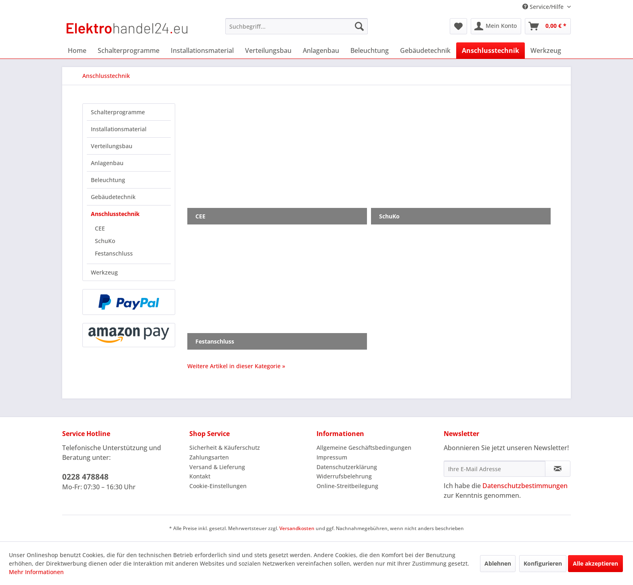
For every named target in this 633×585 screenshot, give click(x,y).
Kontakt (199, 476)
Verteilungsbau (111, 146)
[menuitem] (296, 26)
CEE (100, 228)
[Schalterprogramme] (128, 50)
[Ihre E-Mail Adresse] (494, 469)
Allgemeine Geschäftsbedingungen (363, 447)
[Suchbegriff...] (296, 26)
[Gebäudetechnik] (425, 50)
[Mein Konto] (496, 26)
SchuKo (105, 241)
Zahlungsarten (209, 457)
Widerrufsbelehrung (344, 476)
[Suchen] (359, 26)
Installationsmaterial (119, 129)
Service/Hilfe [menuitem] (543, 6)
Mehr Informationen (36, 572)
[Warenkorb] (548, 26)
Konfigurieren (543, 563)
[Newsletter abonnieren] (557, 469)
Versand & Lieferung (217, 467)
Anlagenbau (107, 163)
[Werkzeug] (546, 50)
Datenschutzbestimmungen (525, 485)
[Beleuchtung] (369, 50)
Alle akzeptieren (595, 563)
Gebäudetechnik (113, 197)
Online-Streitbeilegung (347, 486)
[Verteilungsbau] (268, 50)
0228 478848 (85, 477)
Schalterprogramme (118, 112)
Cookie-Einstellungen (218, 486)
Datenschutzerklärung (346, 467)
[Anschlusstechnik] (490, 50)
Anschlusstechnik (115, 214)
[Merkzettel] (458, 26)
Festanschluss (114, 253)
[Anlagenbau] (321, 50)
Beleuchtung (108, 180)
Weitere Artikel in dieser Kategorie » (236, 366)
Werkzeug (104, 272)
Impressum (331, 457)
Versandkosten (296, 528)
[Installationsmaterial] (202, 50)
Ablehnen (497, 563)
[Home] (77, 50)
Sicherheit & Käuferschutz (224, 447)
